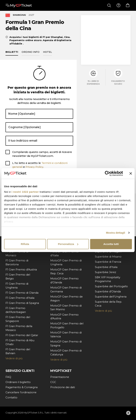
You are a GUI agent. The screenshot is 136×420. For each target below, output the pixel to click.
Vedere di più (13, 358)
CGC (53, 382)
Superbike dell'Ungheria (110, 296)
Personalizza (68, 243)
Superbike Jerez (105, 272)
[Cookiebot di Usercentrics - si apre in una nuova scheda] (107, 173)
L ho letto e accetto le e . (39, 166)
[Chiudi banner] (130, 173)
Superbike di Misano (108, 256)
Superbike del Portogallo (111, 286)
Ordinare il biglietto (18, 382)
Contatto (11, 397)
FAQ (8, 377)
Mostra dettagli (115, 232)
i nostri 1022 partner (25, 191)
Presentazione (59, 377)
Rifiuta (25, 243)
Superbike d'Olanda (108, 291)
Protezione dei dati (62, 387)
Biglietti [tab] (11, 53)
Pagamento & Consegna (21, 387)
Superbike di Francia (108, 262)
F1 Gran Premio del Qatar (21, 335)
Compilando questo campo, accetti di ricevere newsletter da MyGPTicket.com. (42, 155)
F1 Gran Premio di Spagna (22, 303)
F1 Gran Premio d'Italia (19, 297)
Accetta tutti (111, 243)
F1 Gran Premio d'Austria (21, 269)
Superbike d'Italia (106, 267)
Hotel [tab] (47, 53)
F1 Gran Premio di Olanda (21, 292)
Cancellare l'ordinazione (20, 392)
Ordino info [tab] (30, 53)
